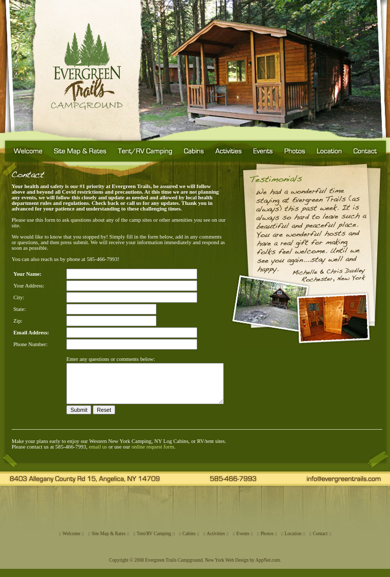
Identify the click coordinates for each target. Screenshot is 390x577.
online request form (153, 455)
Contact (320, 541)
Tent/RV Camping (154, 541)
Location (292, 541)
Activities (215, 541)
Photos (267, 541)
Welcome (72, 541)
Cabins (189, 541)
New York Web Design (227, 568)
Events (243, 541)
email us (98, 455)
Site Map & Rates (109, 541)
